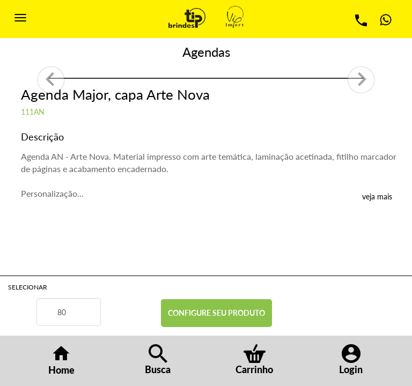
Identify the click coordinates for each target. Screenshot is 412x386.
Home (61, 360)
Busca (158, 359)
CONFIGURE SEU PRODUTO (216, 312)
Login (351, 359)
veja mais (377, 196)
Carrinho (254, 359)
